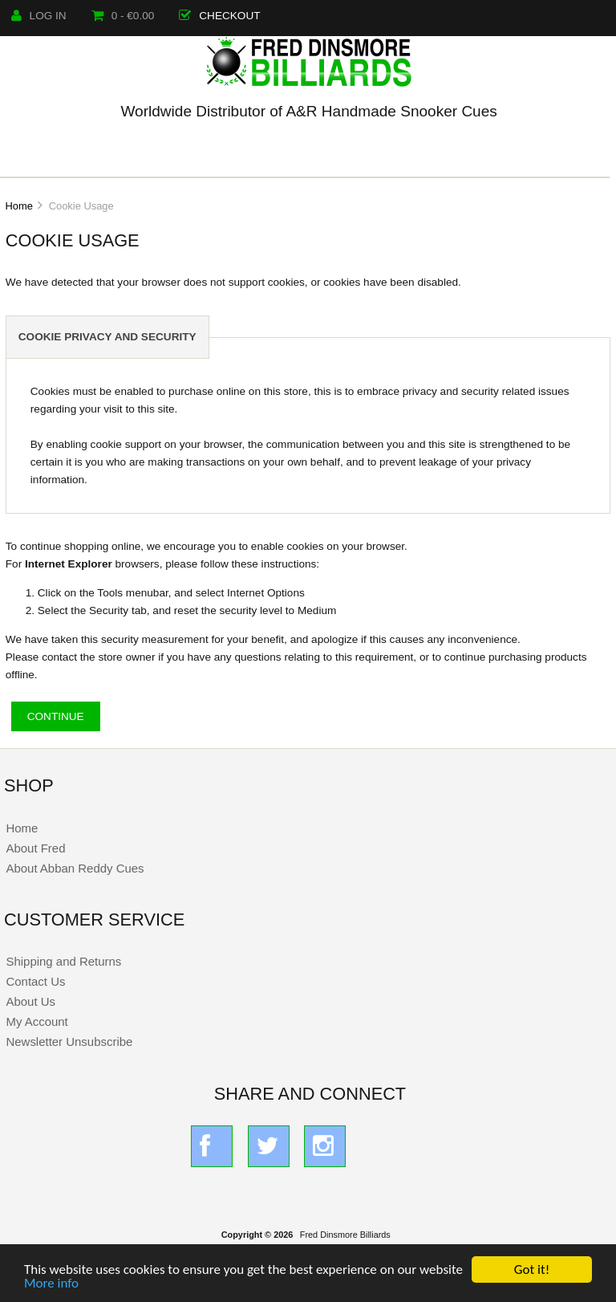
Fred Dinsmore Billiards (345, 1234)
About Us (30, 1001)
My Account (36, 1021)
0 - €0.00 (123, 16)
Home (18, 206)
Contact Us (35, 981)
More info (51, 1284)
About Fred (35, 848)
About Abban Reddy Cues (75, 868)
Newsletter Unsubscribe (69, 1041)
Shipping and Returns (63, 961)
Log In (39, 16)
